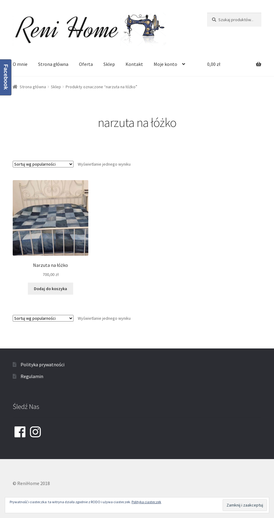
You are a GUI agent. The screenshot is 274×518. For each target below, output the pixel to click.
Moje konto (165, 64)
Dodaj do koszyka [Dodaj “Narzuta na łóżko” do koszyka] (50, 288)
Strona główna (53, 64)
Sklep (109, 64)
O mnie (20, 64)
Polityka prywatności (42, 364)
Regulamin (32, 376)
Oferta (86, 64)
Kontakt (134, 64)
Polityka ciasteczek (146, 502)
